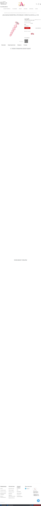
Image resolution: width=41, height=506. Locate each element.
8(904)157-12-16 (3, 2)
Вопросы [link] (19, 44)
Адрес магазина (35, 491)
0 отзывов (31, 23)
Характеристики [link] (11, 44)
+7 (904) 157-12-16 (36, 494)
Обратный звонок (3, 4)
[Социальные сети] (38, 500)
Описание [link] (3, 44)
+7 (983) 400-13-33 (36, 495)
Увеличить (21, 41)
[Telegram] (25, 488)
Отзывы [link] (25, 44)
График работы (35, 492)
